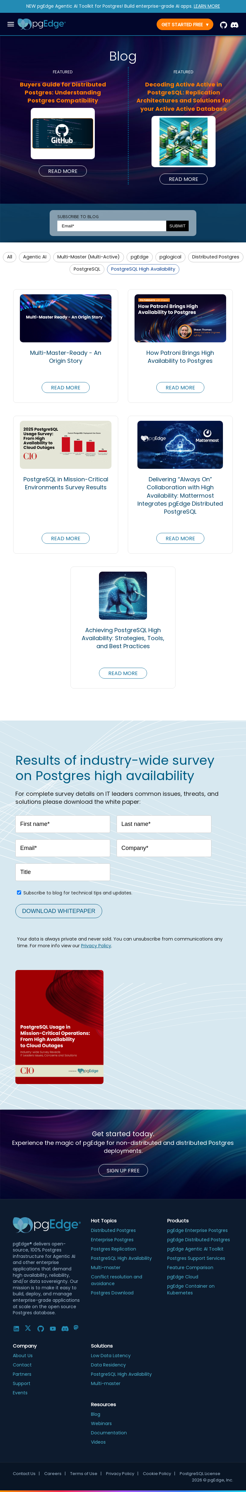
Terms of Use (86, 1474)
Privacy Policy (96, 945)
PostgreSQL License (200, 1474)
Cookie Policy (159, 1474)
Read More (63, 171)
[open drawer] (11, 24)
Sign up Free (123, 1170)
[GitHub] (40, 1328)
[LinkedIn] (16, 1328)
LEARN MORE (207, 6)
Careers (55, 1474)
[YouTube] (52, 1328)
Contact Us (26, 1474)
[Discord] (65, 1328)
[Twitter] (28, 1328)
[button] (9, 257)
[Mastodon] (77, 1328)
